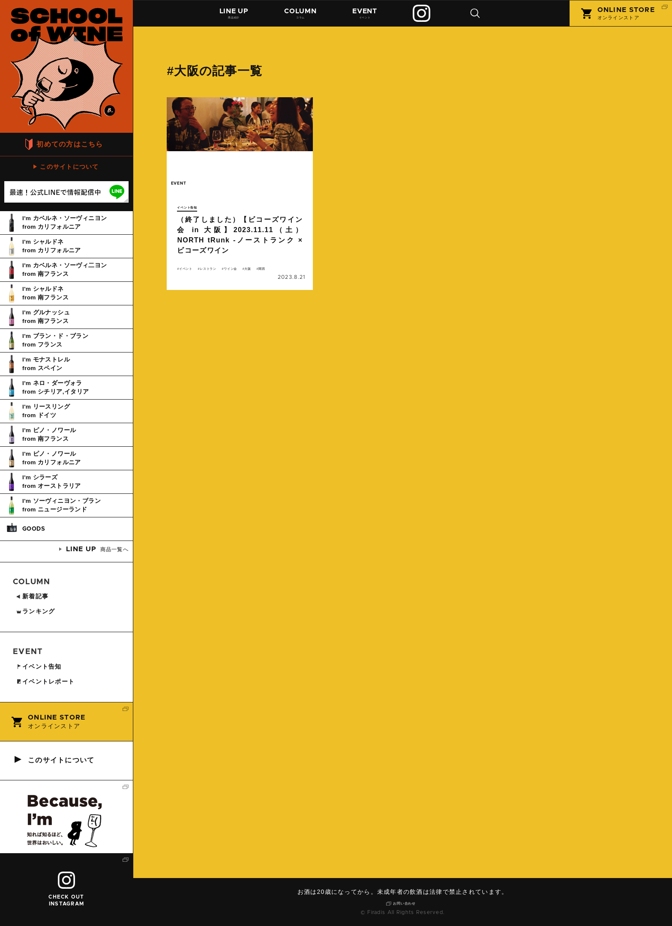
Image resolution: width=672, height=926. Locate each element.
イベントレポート (45, 681)
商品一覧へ (97, 549)
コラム (303, 16)
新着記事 (32, 596)
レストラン (228, 272)
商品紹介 (234, 16)
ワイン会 (265, 272)
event (186, 187)
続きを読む (240, 200)
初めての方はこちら (69, 144)
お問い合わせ (406, 902)
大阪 (186, 282)
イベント (369, 16)
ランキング (35, 611)
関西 (209, 282)
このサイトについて (69, 166)
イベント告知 (194, 207)
